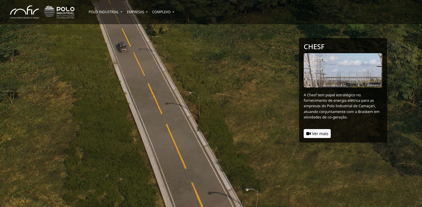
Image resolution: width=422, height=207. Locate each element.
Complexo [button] (162, 11)
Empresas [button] (136, 11)
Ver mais (317, 133)
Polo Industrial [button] (104, 11)
